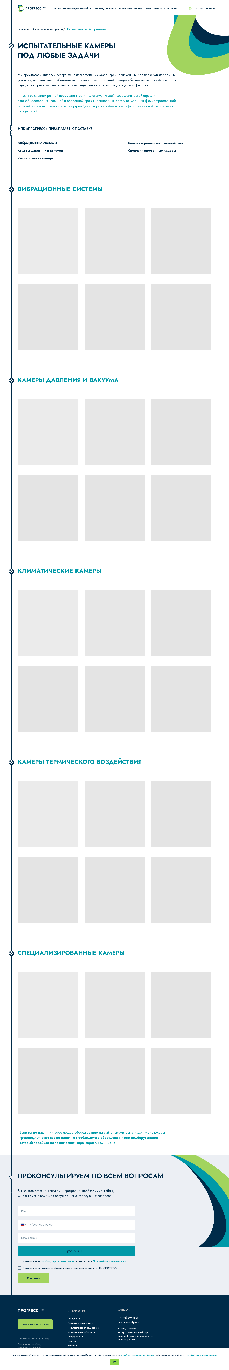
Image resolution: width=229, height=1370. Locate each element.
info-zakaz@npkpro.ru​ (128, 1322)
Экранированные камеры (81, 1323)
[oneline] (76, 1240)
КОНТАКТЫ (170, 8)
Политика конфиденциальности (34, 1338)
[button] (35, 1324)
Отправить (33, 1280)
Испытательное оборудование (83, 1327)
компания (153, 8)
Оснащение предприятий (71, 8)
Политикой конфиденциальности (109, 1263)
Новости (72, 1341)
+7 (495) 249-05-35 (204, 8)
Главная (23, 29)
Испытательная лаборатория (82, 1332)
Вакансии (72, 1345)
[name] (76, 1213)
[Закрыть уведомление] (226, 1351)
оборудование (104, 8)
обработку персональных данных (58, 1263)
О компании (74, 1318)
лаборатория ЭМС (131, 8)
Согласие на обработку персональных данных (29, 1346)
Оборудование (75, 1336)
